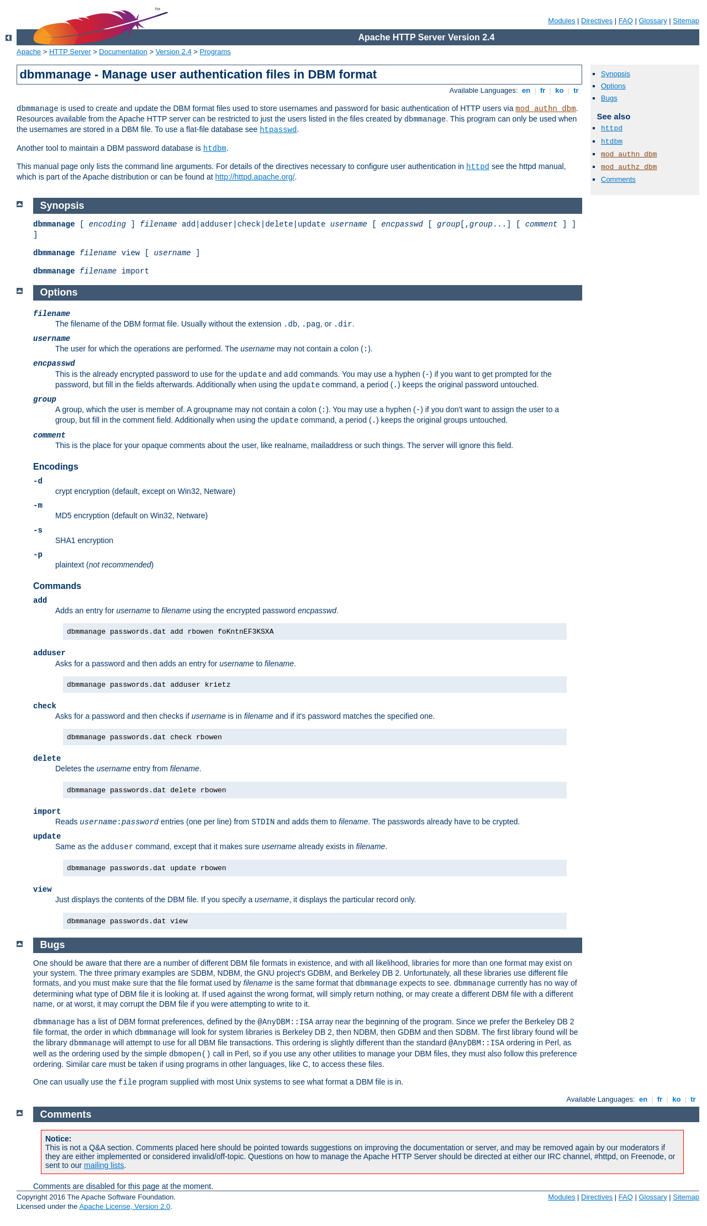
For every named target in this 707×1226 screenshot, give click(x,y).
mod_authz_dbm (629, 167)
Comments (618, 179)
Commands (57, 586)
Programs (215, 52)
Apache (29, 52)
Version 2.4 (174, 52)
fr (542, 90)
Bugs (609, 98)
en (526, 90)
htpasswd (278, 129)
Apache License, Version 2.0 (124, 1206)
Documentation (123, 52)
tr (576, 90)
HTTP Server (70, 52)
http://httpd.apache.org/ (255, 176)
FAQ (626, 21)
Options (613, 86)
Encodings (55, 466)
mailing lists (104, 1165)
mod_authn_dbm (545, 108)
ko (559, 90)
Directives (597, 21)
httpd (477, 166)
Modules (561, 21)
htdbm (214, 148)
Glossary (653, 21)
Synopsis (615, 74)
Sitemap (686, 21)
